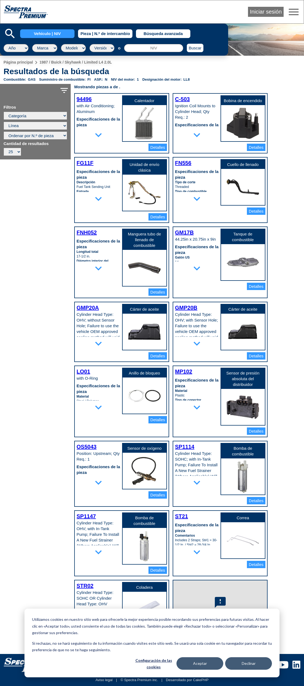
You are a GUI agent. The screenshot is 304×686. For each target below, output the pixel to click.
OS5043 (87, 447)
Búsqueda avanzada (163, 33)
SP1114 (184, 447)
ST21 (181, 516)
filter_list (64, 90)
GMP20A (88, 308)
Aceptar (200, 663)
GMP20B (186, 308)
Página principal (18, 62)
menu (293, 11)
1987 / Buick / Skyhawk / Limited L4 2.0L (75, 62)
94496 (84, 99)
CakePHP (201, 680)
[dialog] (152, 643)
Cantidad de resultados (26, 143)
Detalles (157, 147)
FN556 (183, 163)
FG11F (85, 163)
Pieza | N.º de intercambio (105, 33)
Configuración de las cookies (153, 663)
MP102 (183, 372)
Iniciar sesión (266, 12)
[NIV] (153, 48)
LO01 (83, 372)
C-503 (182, 99)
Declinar (249, 663)
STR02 (85, 586)
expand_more (98, 134)
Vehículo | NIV (47, 33)
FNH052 (87, 232)
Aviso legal (104, 680)
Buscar (195, 48)
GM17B (184, 232)
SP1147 (86, 516)
